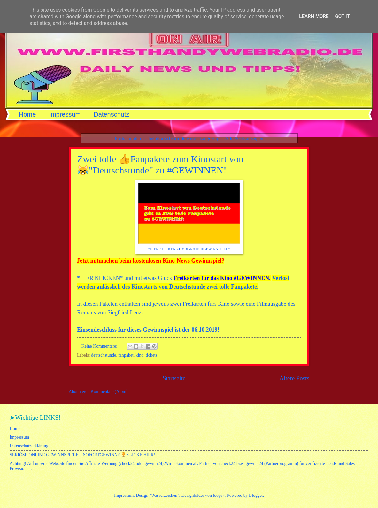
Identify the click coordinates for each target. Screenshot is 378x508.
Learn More (313, 16)
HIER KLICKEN (100, 278)
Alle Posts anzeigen (244, 138)
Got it (342, 16)
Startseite (174, 378)
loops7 (219, 495)
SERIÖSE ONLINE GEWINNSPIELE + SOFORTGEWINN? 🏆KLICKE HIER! (82, 454)
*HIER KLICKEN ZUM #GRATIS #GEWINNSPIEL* (189, 249)
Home (27, 114)
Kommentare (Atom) (109, 391)
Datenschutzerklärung (29, 445)
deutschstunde (103, 355)
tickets (151, 355)
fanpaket (126, 355)
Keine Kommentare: (100, 346)
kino (140, 355)
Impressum (65, 114)
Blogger (256, 495)
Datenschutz (111, 114)
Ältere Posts (294, 378)
